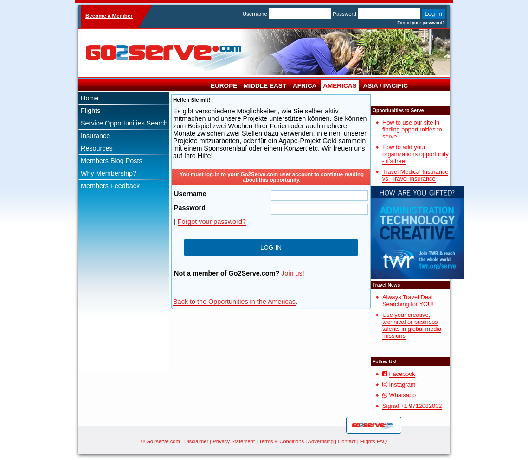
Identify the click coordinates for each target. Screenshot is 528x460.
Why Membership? (108, 173)
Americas (340, 85)
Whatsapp (402, 395)
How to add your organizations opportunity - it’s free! (415, 154)
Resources (97, 148)
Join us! (292, 273)
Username (255, 14)
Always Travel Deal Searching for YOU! (408, 301)
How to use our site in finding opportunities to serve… (412, 129)
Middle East (265, 85)
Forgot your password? (421, 22)
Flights (90, 110)
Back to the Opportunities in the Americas (234, 301)
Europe (224, 85)
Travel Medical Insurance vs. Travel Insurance (415, 175)
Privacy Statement (233, 441)
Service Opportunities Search (124, 123)
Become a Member (109, 16)
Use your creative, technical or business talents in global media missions (411, 325)
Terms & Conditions (281, 441)
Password (344, 14)
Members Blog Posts (111, 160)
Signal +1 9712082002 (412, 405)
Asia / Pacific (385, 85)
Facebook (402, 373)
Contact (347, 441)
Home (89, 98)
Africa (304, 85)
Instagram (402, 384)
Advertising (321, 441)
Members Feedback (110, 186)
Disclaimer (196, 441)
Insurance (95, 135)
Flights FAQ (373, 441)
